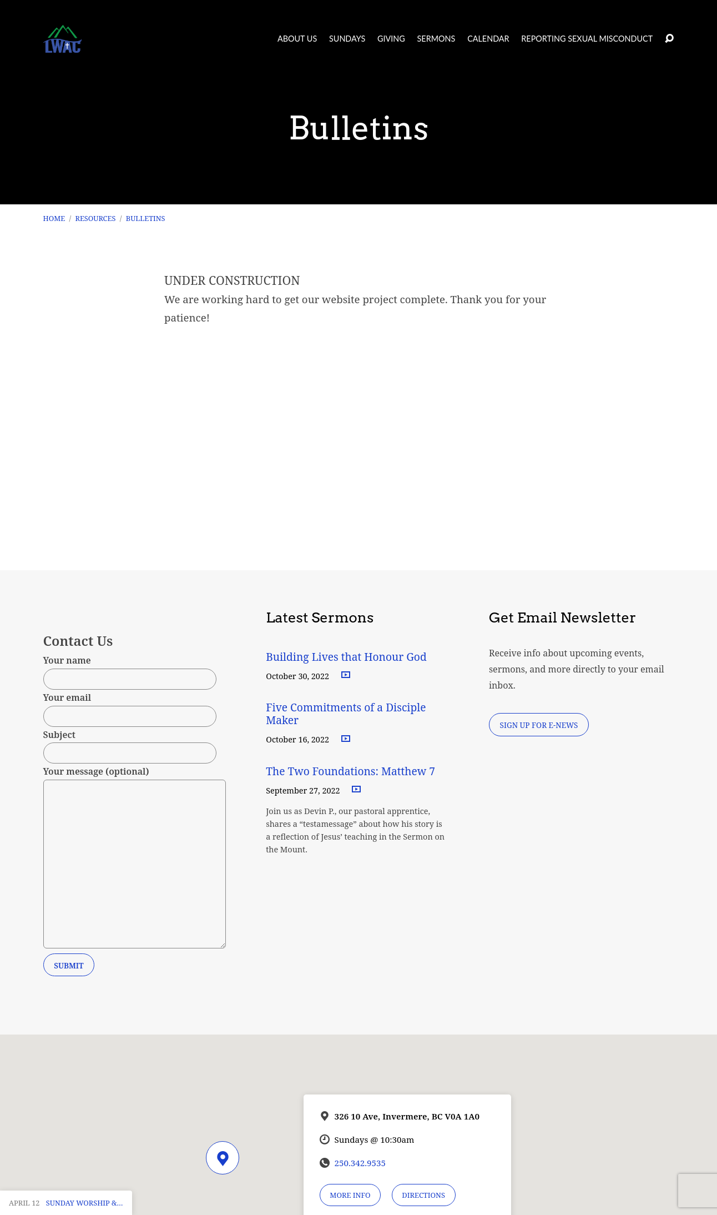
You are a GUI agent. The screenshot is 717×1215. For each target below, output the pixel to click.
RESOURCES (95, 218)
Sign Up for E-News (539, 725)
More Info (350, 1195)
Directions (423, 1195)
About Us (297, 39)
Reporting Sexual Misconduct (587, 39)
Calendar (488, 39)
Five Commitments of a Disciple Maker (346, 713)
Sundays (347, 39)
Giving (391, 39)
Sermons (436, 39)
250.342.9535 (360, 1162)
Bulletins (145, 218)
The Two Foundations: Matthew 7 (352, 771)
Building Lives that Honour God (346, 656)
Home (54, 218)
